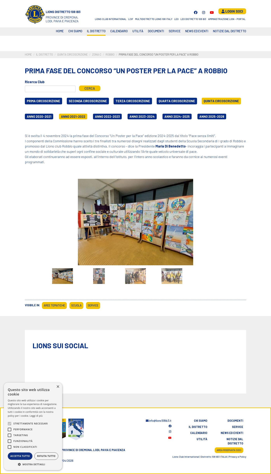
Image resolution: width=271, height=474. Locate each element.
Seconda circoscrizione (88, 101)
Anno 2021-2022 (73, 116)
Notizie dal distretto (235, 441)
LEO (176, 19)
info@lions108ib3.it (158, 420)
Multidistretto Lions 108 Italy (153, 19)
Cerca (89, 88)
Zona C (96, 54)
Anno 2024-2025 (177, 116)
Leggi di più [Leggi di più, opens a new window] (36, 415)
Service (175, 31)
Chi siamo (75, 31)
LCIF (130, 19)
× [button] (57, 386)
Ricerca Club (34, 82)
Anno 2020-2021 (39, 116)
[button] (33, 464)
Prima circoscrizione (43, 101)
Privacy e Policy (237, 456)
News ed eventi (196, 31)
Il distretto (96, 31)
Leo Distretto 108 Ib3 (193, 19)
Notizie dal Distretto (229, 31)
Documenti (156, 31)
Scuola (76, 305)
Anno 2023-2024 (142, 116)
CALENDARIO (119, 31)
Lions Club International (110, 19)
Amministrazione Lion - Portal (227, 19)
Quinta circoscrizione (72, 54)
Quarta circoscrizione (177, 101)
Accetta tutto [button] (20, 456)
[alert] (33, 426)
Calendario (198, 433)
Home (60, 31)
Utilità (137, 31)
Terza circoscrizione (133, 101)
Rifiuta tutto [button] (46, 456)
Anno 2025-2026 (211, 116)
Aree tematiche (54, 305)
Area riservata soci (229, 450)
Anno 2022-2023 (107, 116)
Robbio (110, 54)
